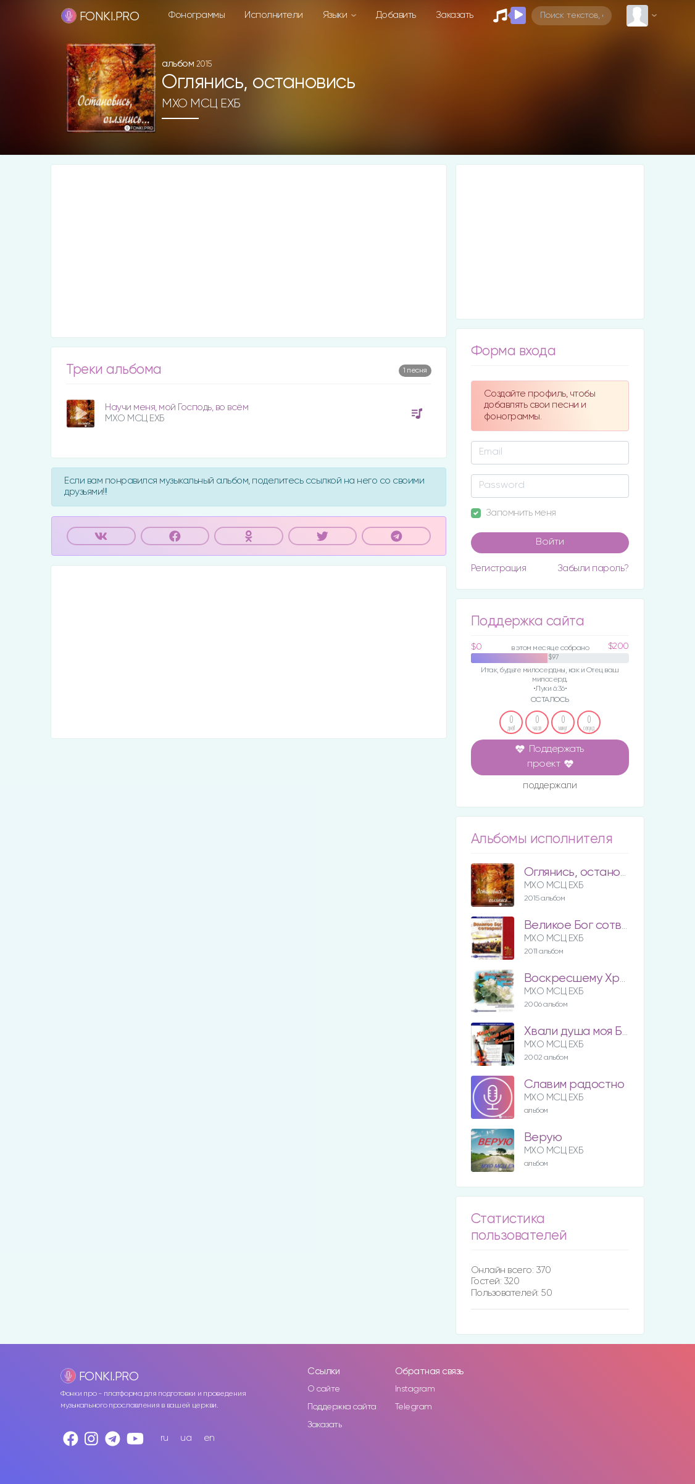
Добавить (396, 15)
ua (185, 1438)
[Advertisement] (248, 251)
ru (164, 1438)
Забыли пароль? (593, 568)
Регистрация (498, 568)
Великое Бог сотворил (586, 925)
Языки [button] (336, 15)
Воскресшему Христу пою (597, 978)
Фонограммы (197, 15)
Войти (550, 542)
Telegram (413, 1407)
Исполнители (273, 15)
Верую (543, 1137)
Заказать (454, 15)
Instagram (415, 1389)
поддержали (549, 786)
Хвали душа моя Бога (582, 1031)
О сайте (323, 1389)
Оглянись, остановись (585, 872)
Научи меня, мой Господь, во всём (176, 407)
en (209, 1438)
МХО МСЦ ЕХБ (201, 103)
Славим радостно (574, 1084)
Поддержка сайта (342, 1407)
